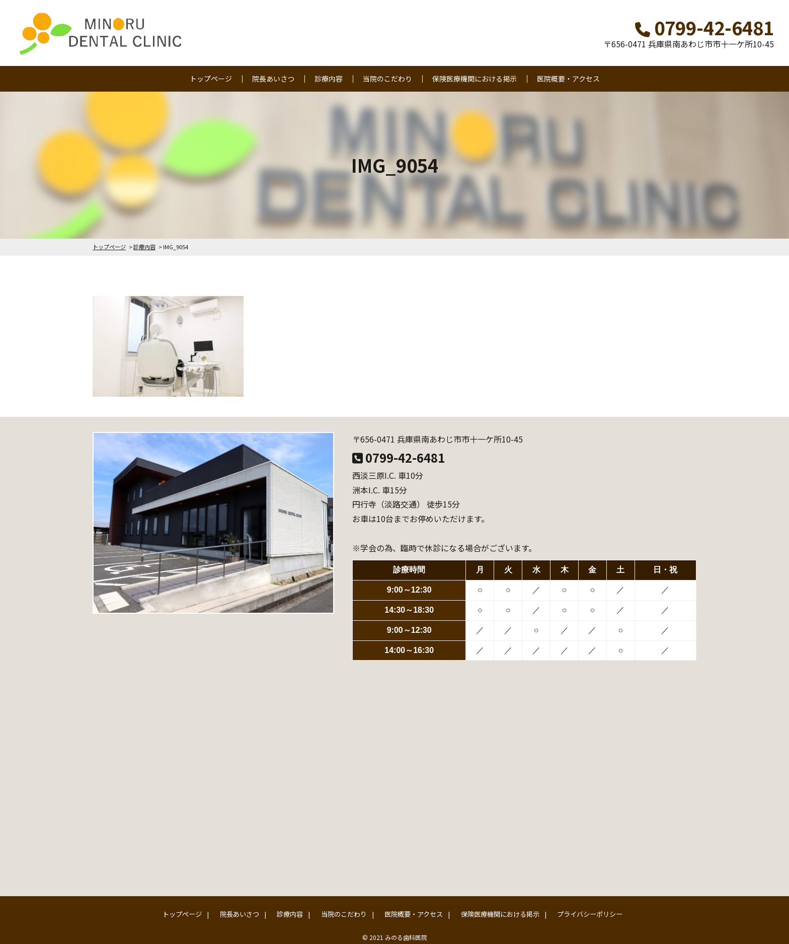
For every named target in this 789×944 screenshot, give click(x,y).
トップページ (211, 79)
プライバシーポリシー (572, 912)
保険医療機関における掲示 (474, 79)
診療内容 (328, 79)
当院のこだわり (387, 79)
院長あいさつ (273, 79)
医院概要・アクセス (568, 79)
